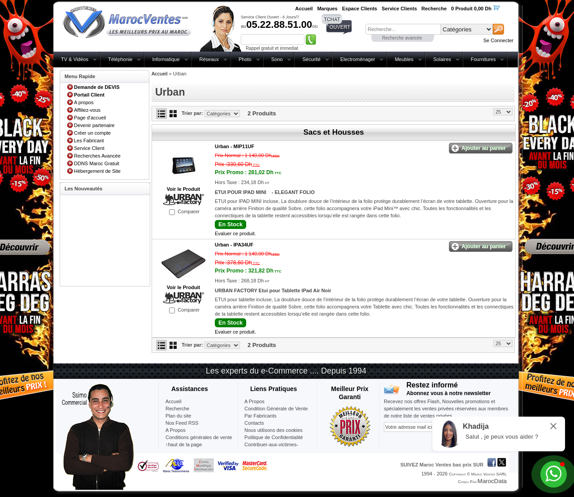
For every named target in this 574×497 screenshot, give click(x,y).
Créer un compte (92, 133)
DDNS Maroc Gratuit (96, 163)
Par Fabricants (260, 415)
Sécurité (311, 59)
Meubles (404, 59)
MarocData (492, 481)
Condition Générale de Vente (276, 408)
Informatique (165, 59)
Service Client (89, 148)
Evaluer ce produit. (235, 233)
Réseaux (209, 59)
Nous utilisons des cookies (273, 430)
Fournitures (483, 59)
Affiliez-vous (87, 110)
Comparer (189, 211)
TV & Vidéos (74, 59)
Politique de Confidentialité (273, 437)
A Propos (254, 401)
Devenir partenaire (94, 125)
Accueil (159, 73)
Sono (277, 59)
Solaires (442, 59)
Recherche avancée (402, 37)
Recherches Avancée (97, 155)
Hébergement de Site (97, 171)
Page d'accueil (90, 117)
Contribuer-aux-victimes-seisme (271, 448)
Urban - (234, 146)
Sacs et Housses (333, 132)
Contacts (254, 423)
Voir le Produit (183, 189)
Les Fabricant (89, 140)
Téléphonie (120, 59)
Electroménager (357, 59)
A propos (83, 102)
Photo (245, 59)
